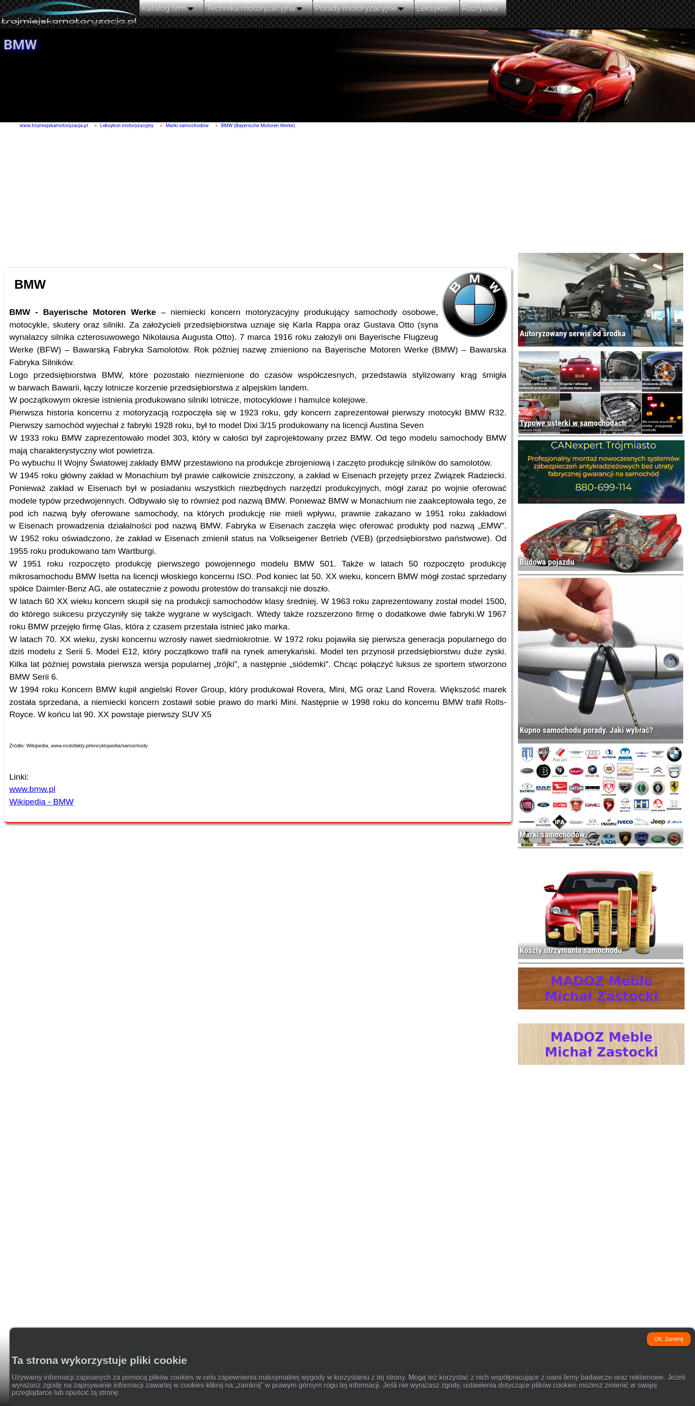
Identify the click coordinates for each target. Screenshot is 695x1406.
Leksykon (434, 8)
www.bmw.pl (32, 789)
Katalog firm (168, 7)
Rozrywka (480, 8)
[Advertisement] (249, 197)
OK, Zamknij (668, 1339)
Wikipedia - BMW (41, 801)
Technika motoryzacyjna (255, 7)
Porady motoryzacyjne (360, 7)
